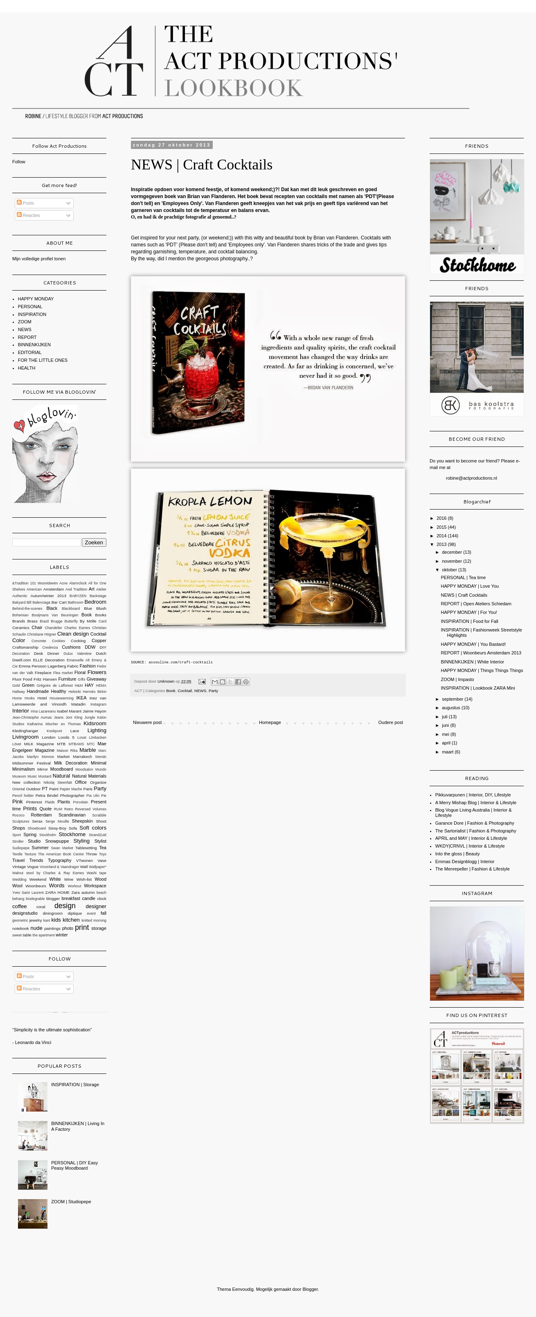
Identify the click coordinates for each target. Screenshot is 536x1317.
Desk (38, 653)
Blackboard (71, 609)
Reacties (29, 215)
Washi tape (96, 873)
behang (18, 899)
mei (446, 734)
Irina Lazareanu (43, 711)
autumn (88, 892)
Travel (18, 860)
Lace (74, 730)
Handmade (38, 691)
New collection (26, 782)
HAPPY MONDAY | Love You (470, 586)
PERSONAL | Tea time (463, 577)
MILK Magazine (39, 744)
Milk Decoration (70, 762)
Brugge (56, 621)
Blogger (310, 1289)
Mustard (45, 776)
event (91, 913)
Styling (81, 841)
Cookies (58, 641)
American (34, 589)
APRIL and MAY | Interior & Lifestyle (471, 838)
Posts (25, 203)
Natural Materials (89, 776)
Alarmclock (78, 583)
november (452, 561)
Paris (88, 789)
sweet (17, 935)
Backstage (98, 596)
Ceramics (20, 627)
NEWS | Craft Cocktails (464, 595)
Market (63, 756)
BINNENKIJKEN (34, 344)
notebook (20, 928)
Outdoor (33, 789)
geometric (20, 920)
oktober (450, 569)
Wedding (19, 879)
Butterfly (71, 621)
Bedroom (96, 602)
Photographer (72, 795)
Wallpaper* (97, 867)
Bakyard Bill (22, 602)
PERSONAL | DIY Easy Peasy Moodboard (74, 1165)
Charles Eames (77, 628)
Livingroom (25, 737)
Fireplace (43, 672)
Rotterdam (41, 814)
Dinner (53, 653)
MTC (91, 744)
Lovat (81, 737)
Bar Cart (59, 602)
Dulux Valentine (77, 654)
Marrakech (82, 756)
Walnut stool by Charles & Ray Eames (48, 873)
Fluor (17, 679)
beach (101, 893)
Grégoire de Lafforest (55, 685)
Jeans (58, 717)
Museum (19, 776)
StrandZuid (97, 835)
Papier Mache (71, 789)
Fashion (88, 665)
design (65, 906)
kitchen (71, 920)
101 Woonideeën (44, 583)
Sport (16, 835)
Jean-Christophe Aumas (32, 717)
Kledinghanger (25, 730)
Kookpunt (54, 731)
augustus (452, 707)
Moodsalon (84, 769)
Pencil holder (23, 796)
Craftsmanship (25, 647)
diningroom (53, 913)
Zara (75, 892)
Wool (17, 885)
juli (445, 716)
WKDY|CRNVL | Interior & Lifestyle (470, 845)
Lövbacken (97, 737)
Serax (37, 821)
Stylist (100, 841)
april (447, 742)
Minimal (98, 762)
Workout (74, 886)
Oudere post (390, 722)
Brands (18, 621)
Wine (69, 879)
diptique (75, 913)
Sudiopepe (20, 848)
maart (448, 751)
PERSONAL (30, 306)
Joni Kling (73, 717)
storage (98, 928)
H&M (79, 685)
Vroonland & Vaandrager (59, 867)
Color (18, 640)
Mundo (100, 769)
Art (92, 588)
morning (99, 920)
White (55, 879)
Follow (18, 161)
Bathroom (75, 602)
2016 (442, 518)
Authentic (19, 596)
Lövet (16, 744)
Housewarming (62, 698)
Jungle (89, 717)
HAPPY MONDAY (36, 298)
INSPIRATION (32, 314)
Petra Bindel (47, 795)
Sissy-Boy (57, 828)
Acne (63, 583)
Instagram (98, 704)
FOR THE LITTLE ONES (43, 360)
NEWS (200, 690)
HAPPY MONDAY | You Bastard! (473, 644)
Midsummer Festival (31, 763)
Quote (45, 808)
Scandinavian (72, 814)
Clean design (73, 634)
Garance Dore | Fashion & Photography (474, 823)
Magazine (45, 750)
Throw (91, 854)
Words (57, 885)
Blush (101, 608)
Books (100, 615)
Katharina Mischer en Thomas (54, 724)
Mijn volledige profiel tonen (38, 258)
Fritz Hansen (45, 679)
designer (96, 906)
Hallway (18, 692)
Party (213, 690)
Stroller (18, 841)
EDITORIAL (30, 352)
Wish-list (84, 879)
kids (56, 920)
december (452, 552)
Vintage (19, 866)
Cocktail (185, 690)
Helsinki (74, 692)
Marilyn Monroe (40, 757)
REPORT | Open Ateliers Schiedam (476, 603)
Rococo (18, 815)
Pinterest (34, 802)
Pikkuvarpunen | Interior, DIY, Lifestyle (473, 794)
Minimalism (23, 769)
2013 (442, 544)
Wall (84, 866)
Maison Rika (67, 751)
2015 (442, 527)
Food (27, 679)
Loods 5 (66, 737)
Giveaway (96, 679)
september (453, 699)
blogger (53, 898)
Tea (102, 847)
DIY (103, 647)
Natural (61, 776)
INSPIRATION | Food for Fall (469, 621)
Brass (32, 621)
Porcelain (80, 802)
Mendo (100, 757)
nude (36, 928)
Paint (54, 789)
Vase (101, 860)
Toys (102, 854)
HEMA (101, 685)
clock (101, 898)
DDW (90, 647)
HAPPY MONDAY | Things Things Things (482, 670)
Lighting (97, 730)
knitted (86, 920)
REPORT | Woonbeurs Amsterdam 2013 (481, 652)
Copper (99, 640)
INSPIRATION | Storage (75, 1084)
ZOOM (25, 321)
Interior (20, 711)
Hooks (30, 698)
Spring (29, 834)
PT (45, 788)
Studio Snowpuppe (48, 841)
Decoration (21, 654)
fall (103, 913)
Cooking (78, 640)
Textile (17, 854)
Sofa (73, 828)
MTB (61, 744)
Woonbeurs (35, 886)
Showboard (37, 828)
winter (62, 934)
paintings (52, 928)
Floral (80, 672)
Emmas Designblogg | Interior (465, 861)
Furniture (67, 679)
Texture (30, 854)
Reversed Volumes (90, 809)
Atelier (101, 589)
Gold (16, 685)
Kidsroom (94, 723)
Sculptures (20, 821)
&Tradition (20, 583)
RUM (58, 809)
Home (17, 698)
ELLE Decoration (49, 660)
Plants (64, 801)
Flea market (63, 673)
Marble (87, 750)
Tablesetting (86, 848)
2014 (442, 535)
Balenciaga (41, 602)
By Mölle (88, 621)
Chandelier (53, 628)
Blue (88, 608)
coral (40, 906)
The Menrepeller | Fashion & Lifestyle (472, 868)
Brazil (44, 621)
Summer (40, 847)
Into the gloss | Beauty (457, 853)
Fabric (72, 666)
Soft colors (92, 828)
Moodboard (61, 769)
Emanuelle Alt (78, 660)
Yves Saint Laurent (28, 893)
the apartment (44, 935)
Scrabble (99, 815)
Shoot (101, 821)
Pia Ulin (92, 796)
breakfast (71, 898)
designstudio (25, 913)
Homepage (270, 722)
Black (51, 608)
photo (68, 928)
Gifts (81, 679)
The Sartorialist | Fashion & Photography (475, 830)
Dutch (101, 653)
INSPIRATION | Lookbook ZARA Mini (478, 688)
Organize (98, 782)
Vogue (32, 866)
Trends (36, 860)
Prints (30, 808)
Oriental (18, 789)
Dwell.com (21, 660)
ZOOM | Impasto (457, 679)
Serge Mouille (57, 821)
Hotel (42, 698)
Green (28, 685)
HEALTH (27, 367)
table (27, 935)
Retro (68, 809)
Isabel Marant (69, 711)
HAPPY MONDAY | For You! (469, 612)
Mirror (42, 769)
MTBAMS (76, 744)
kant (46, 920)
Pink (17, 801)
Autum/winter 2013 (48, 595)
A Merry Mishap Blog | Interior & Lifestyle (476, 802)
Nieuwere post (147, 722)
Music (32, 776)
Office (81, 782)
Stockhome (72, 834)
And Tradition (76, 589)
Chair (37, 627)
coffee (19, 906)
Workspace (95, 885)
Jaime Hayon (94, 711)
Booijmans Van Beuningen (55, 615)
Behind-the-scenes (27, 609)
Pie (103, 796)
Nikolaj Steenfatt (58, 782)
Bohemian (20, 615)
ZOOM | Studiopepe (71, 1201)
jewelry (35, 920)
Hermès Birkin (94, 692)
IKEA (81, 697)
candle (88, 898)
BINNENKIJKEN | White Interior (472, 661)
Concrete (39, 641)
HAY (89, 685)
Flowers (97, 672)
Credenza (50, 647)
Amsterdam (53, 589)
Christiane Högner (41, 634)
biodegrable (35, 899)
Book (171, 690)
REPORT (27, 337)
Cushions (71, 647)
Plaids (50, 802)
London (49, 737)
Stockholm (47, 835)
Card (102, 621)
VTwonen (84, 860)
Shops (18, 827)
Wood (100, 879)
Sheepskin (82, 821)
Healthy (58, 691)
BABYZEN (78, 596)
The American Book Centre (61, 854)
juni (446, 725)
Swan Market (62, 848)
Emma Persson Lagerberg (42, 666)
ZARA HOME (57, 892)
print (82, 927)
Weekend (38, 879)
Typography (59, 860)
